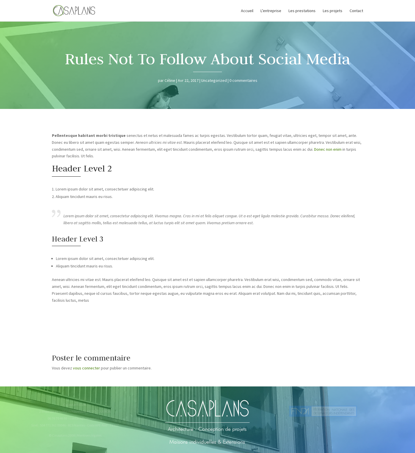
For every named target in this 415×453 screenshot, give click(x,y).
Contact (356, 11)
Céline (170, 80)
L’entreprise (271, 11)
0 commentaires (243, 80)
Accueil (247, 11)
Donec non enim (328, 149)
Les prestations (302, 11)
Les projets (332, 11)
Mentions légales (88, 435)
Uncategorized (214, 80)
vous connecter (86, 368)
